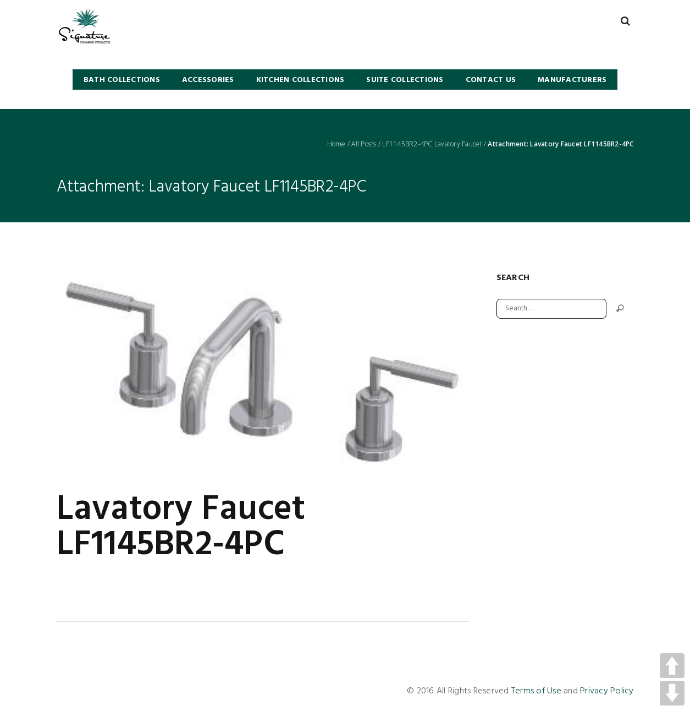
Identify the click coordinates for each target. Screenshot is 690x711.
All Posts (363, 144)
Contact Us (491, 80)
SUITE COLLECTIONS (404, 80)
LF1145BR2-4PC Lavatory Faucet (432, 144)
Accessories (208, 80)
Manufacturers (572, 80)
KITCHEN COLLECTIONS (300, 80)
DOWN (672, 693)
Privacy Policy (607, 691)
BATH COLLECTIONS (122, 80)
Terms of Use (536, 691)
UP (672, 665)
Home (336, 144)
